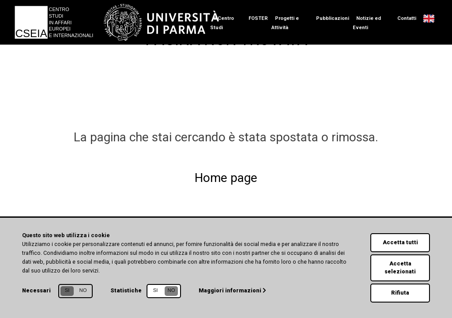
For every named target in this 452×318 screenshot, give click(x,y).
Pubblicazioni (332, 18)
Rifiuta (400, 292)
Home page (226, 177)
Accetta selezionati (400, 267)
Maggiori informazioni (233, 290)
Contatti (406, 18)
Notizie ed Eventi (367, 22)
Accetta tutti (400, 241)
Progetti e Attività (285, 22)
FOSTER (258, 18)
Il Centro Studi (222, 22)
